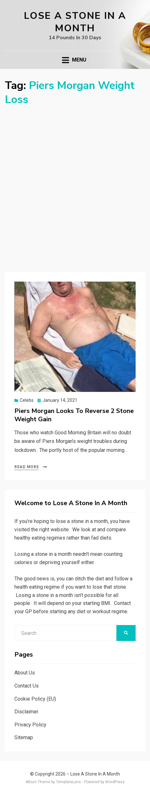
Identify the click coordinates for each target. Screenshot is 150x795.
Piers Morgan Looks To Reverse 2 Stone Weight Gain (74, 415)
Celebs (27, 400)
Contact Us (26, 686)
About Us (24, 673)
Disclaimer (26, 712)
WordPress (115, 782)
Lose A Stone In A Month (75, 22)
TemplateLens (68, 782)
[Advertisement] (75, 184)
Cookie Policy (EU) (35, 699)
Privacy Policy (30, 725)
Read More (26, 467)
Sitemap (23, 737)
